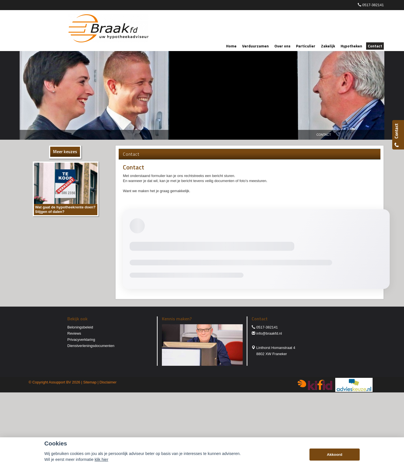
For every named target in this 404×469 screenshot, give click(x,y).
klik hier (101, 459)
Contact (323, 134)
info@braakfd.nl (269, 333)
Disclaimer (108, 382)
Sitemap (90, 382)
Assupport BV (60, 382)
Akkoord (334, 454)
